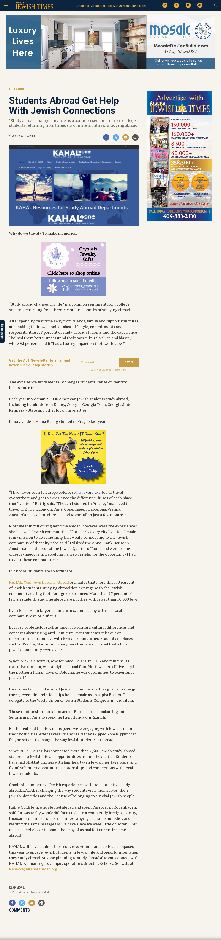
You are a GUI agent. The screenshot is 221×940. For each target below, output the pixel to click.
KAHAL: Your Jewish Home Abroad (39, 582)
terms (123, 370)
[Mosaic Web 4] (110, 68)
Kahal (45, 892)
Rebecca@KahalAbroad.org (33, 868)
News (33, 892)
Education (18, 892)
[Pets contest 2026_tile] (73, 482)
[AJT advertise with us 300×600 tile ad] (179, 220)
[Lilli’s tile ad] (73, 294)
